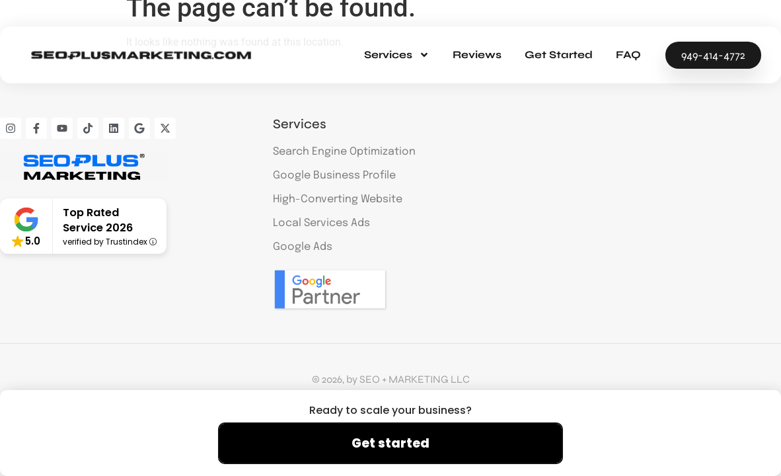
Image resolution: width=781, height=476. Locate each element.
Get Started (559, 54)
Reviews (477, 54)
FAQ (628, 54)
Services (396, 55)
